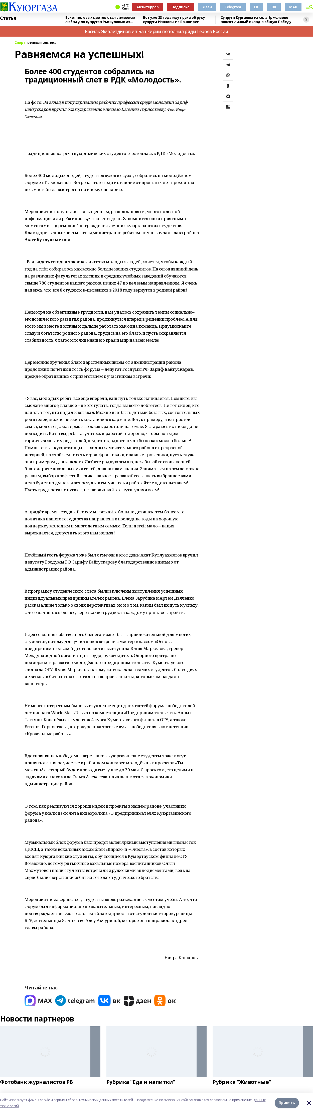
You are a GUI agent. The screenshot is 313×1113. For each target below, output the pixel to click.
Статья (8, 18)
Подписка (181, 7)
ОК (273, 7)
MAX (293, 7)
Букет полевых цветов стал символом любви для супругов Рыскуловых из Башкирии (100, 20)
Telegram (233, 7)
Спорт (20, 43)
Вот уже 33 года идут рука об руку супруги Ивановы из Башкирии (174, 20)
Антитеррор (147, 7)
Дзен (207, 7)
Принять (287, 1102)
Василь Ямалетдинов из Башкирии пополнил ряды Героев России (156, 31)
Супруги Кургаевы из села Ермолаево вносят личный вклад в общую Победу (256, 20)
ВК (256, 7)
